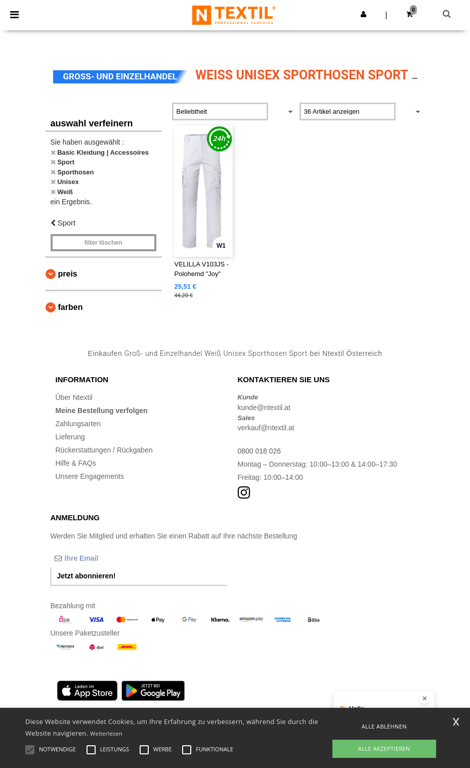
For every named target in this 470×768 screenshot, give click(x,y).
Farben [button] (70, 307)
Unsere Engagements (90, 476)
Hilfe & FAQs (76, 463)
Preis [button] (67, 273)
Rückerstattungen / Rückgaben (104, 450)
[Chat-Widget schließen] (424, 699)
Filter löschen (103, 242)
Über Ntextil (74, 397)
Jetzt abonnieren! (86, 576)
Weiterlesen (106, 733)
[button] (363, 14)
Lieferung (70, 437)
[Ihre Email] (104, 558)
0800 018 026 (259, 451)
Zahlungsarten (78, 424)
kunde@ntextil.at (264, 407)
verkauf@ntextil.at (266, 428)
